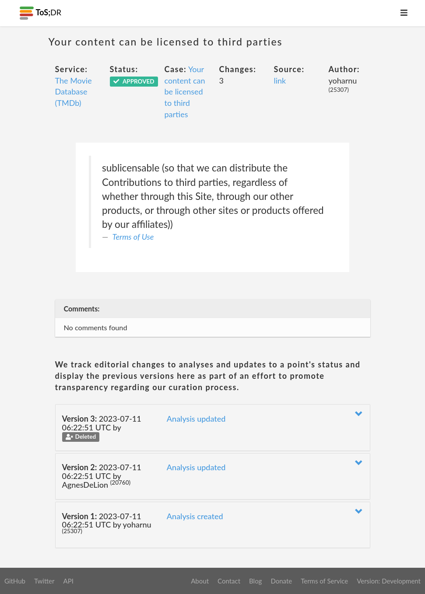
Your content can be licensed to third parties (185, 91)
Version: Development (389, 581)
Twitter (44, 581)
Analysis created (195, 516)
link (280, 80)
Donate (281, 581)
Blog (255, 581)
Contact (229, 581)
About (200, 581)
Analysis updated (196, 418)
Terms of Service (324, 581)
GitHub (14, 581)
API (68, 581)
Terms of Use (133, 236)
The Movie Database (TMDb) (73, 92)
